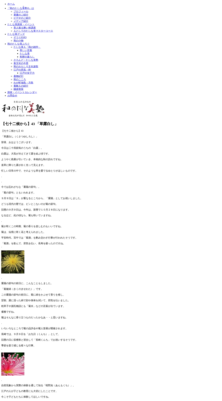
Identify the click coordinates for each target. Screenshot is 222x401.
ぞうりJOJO (20, 37)
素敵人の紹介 (21, 86)
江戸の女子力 (27, 73)
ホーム (11, 4)
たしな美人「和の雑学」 (27, 47)
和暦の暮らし (27, 56)
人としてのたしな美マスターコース (33, 31)
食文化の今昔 (21, 63)
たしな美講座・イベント (21, 24)
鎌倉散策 (18, 89)
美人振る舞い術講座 (25, 27)
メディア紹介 (21, 21)
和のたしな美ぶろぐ (18, 44)
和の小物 (18, 40)
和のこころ (20, 79)
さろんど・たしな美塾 (26, 60)
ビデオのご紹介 (22, 18)
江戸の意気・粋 (22, 69)
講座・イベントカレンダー (22, 92)
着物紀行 (18, 76)
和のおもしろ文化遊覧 (26, 66)
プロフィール (21, 11)
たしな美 (25, 53)
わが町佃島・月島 (23, 82)
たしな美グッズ (16, 34)
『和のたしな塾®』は (20, 8)
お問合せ (12, 95)
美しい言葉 (26, 50)
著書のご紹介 (21, 14)
